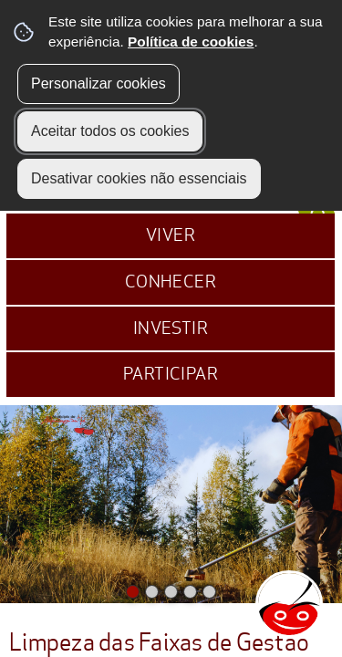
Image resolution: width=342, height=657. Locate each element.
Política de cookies (191, 41)
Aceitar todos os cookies (110, 131)
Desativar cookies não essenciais (139, 178)
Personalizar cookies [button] (98, 83)
